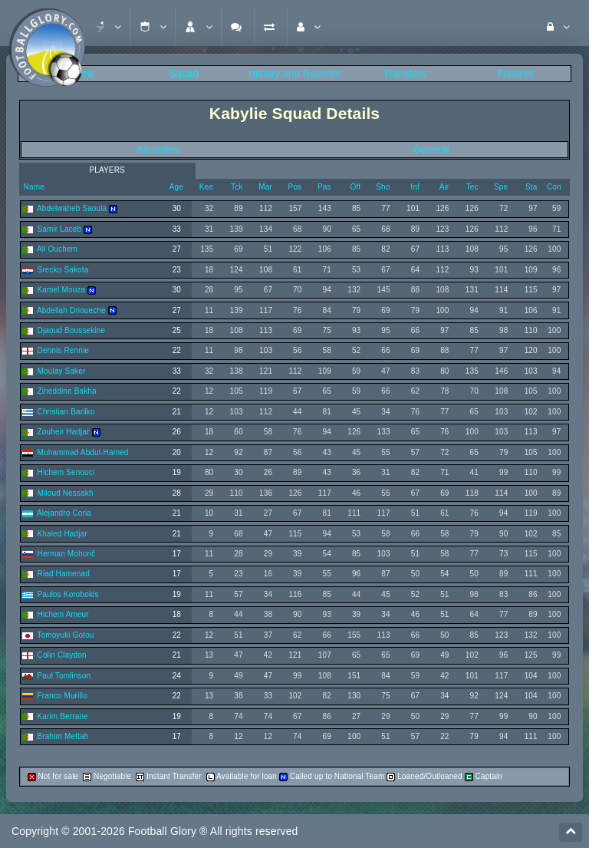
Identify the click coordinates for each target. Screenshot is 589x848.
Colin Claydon (62, 655)
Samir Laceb (60, 229)
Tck (236, 187)
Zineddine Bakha (67, 391)
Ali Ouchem (57, 249)
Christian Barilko (66, 412)
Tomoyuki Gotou (65, 635)
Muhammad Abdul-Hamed (83, 452)
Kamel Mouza (62, 289)
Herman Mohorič (67, 553)
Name (32, 187)
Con (554, 187)
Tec (472, 187)
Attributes (158, 149)
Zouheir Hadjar (64, 431)
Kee (206, 187)
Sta (531, 187)
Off (355, 187)
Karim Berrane (63, 716)
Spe (501, 187)
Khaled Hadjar (62, 534)
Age (176, 187)
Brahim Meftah (63, 736)
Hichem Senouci (66, 472)
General (431, 149)
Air (444, 187)
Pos (295, 187)
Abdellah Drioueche (71, 310)
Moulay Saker (62, 371)
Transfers (404, 73)
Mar (265, 187)
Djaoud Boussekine (72, 330)
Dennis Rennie (63, 350)
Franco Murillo (62, 695)
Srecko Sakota (63, 270)
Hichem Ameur (63, 614)
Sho (383, 187)
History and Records (294, 73)
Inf (415, 187)
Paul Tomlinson (64, 675)
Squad (184, 73)
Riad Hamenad (64, 573)
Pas (324, 187)
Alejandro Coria (64, 513)
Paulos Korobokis (68, 594)
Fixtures (516, 73)
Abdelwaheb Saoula (72, 208)
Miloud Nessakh (66, 493)
